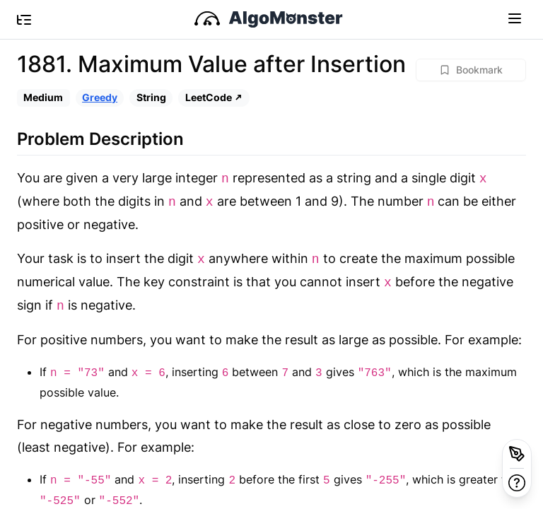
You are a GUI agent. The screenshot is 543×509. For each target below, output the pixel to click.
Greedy (99, 97)
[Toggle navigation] (515, 17)
